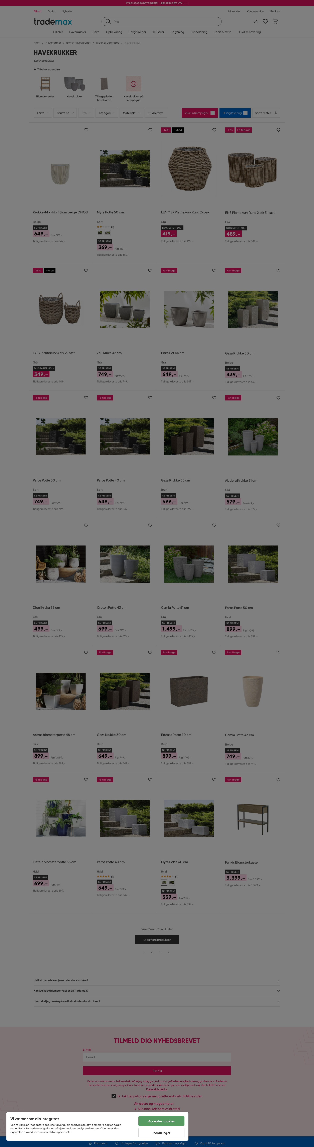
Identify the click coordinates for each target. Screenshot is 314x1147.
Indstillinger (161, 1133)
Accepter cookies (161, 1121)
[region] (97, 1126)
